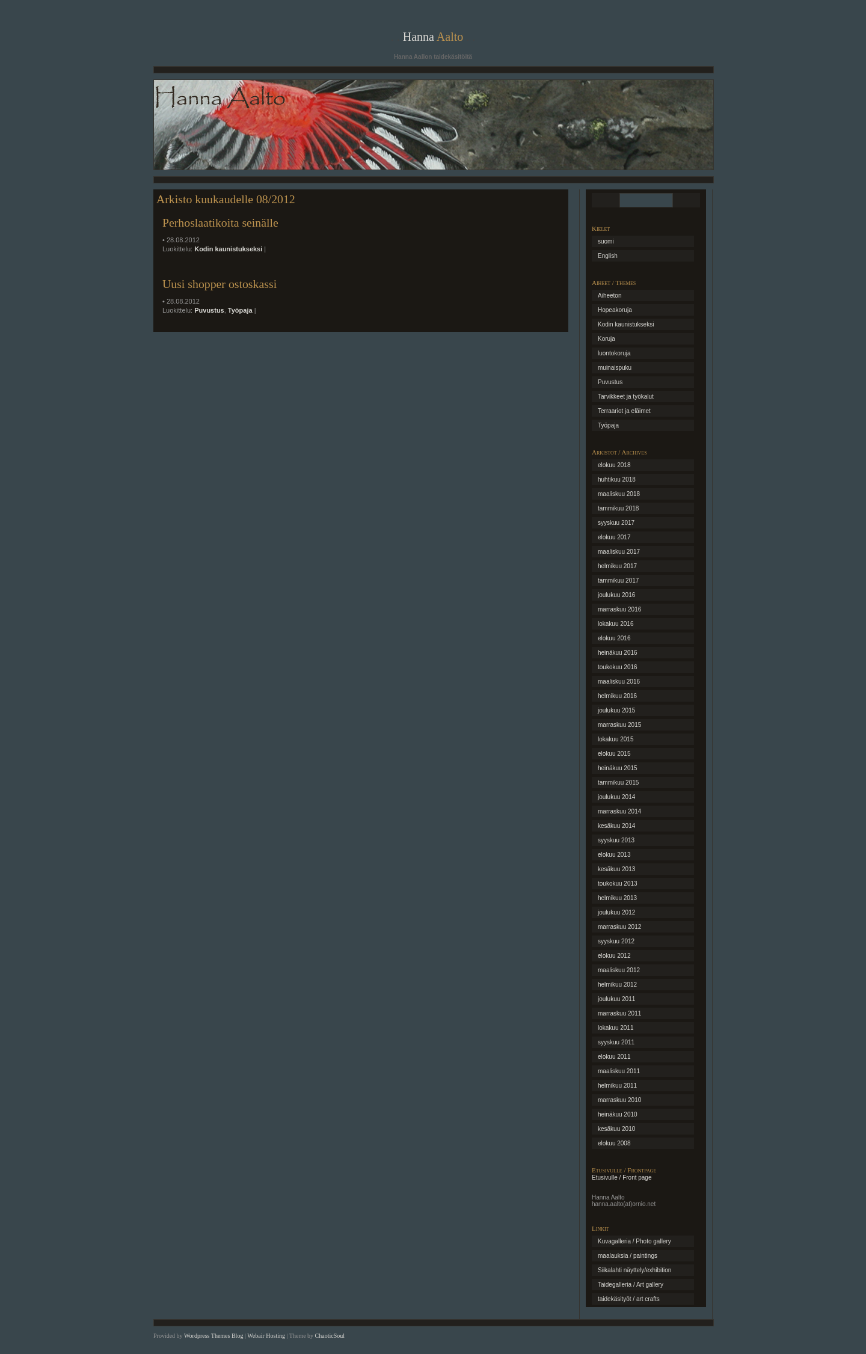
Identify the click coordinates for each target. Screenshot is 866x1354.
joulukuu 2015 (616, 710)
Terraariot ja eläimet (624, 411)
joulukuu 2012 (616, 912)
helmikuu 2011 (617, 1085)
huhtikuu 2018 (617, 479)
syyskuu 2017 (616, 522)
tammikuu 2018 (618, 508)
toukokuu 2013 (617, 883)
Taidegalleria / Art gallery (630, 1284)
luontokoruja (614, 353)
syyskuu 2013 (616, 840)
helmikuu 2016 (617, 696)
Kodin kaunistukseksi (228, 249)
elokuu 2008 (614, 1143)
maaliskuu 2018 (619, 494)
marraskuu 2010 (619, 1100)
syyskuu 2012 (616, 941)
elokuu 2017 (614, 537)
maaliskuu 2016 (619, 681)
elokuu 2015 (614, 753)
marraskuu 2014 (619, 811)
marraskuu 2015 (619, 724)
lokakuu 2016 (616, 623)
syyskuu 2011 (616, 1042)
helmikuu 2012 (617, 984)
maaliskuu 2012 (619, 970)
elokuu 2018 (614, 465)
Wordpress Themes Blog (213, 1335)
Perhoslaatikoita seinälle (220, 222)
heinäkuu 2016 (617, 652)
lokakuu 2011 (616, 1028)
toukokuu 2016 (617, 667)
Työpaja (240, 310)
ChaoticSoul (330, 1335)
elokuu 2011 (614, 1056)
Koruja (606, 338)
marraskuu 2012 (619, 927)
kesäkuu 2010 (616, 1129)
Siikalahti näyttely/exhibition (634, 1270)
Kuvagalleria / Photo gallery (634, 1241)
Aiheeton (609, 295)
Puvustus (209, 310)
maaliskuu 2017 (619, 551)
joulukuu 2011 (616, 999)
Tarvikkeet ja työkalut (626, 396)
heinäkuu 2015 (617, 768)
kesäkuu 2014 (616, 826)
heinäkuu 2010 (617, 1114)
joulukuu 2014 (616, 797)
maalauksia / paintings (627, 1255)
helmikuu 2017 (617, 566)
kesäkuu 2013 (616, 869)
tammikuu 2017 (618, 580)
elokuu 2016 (614, 638)
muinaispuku (614, 367)
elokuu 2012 (614, 955)
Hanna (433, 36)
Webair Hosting (266, 1335)
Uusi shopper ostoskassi (219, 283)
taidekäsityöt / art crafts (629, 1299)
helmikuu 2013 (617, 898)
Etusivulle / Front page (622, 1177)
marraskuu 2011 (619, 1013)
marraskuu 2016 (619, 609)
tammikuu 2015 (618, 782)
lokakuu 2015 (616, 739)
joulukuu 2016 (616, 595)
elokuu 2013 (614, 854)
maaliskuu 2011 (619, 1071)
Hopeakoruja (615, 310)
